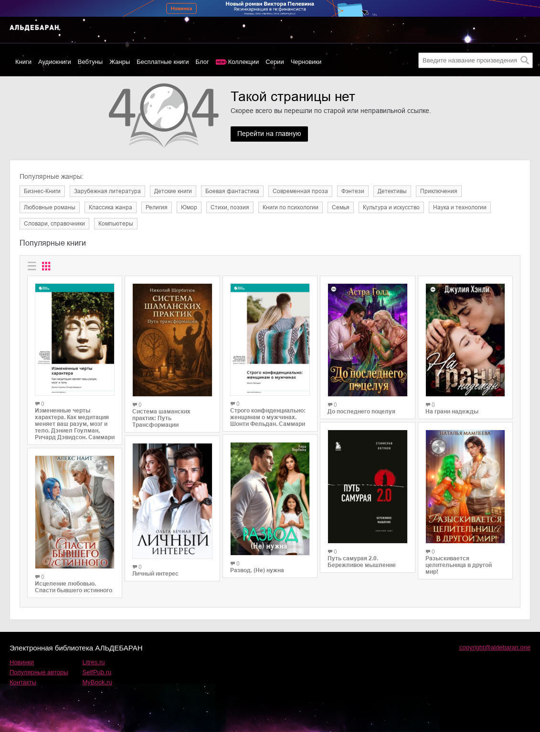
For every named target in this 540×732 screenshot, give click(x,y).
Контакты (23, 682)
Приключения (438, 191)
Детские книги (173, 191)
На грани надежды (451, 411)
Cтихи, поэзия (230, 207)
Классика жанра (110, 207)
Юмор (189, 207)
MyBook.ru (97, 682)
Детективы (392, 191)
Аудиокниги (54, 61)
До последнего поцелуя (361, 411)
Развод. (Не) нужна (257, 570)
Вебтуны (90, 61)
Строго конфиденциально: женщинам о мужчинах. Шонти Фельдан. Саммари (268, 417)
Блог (202, 61)
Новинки (22, 662)
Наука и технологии (460, 207)
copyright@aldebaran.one (494, 647)
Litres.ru (94, 662)
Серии (274, 61)
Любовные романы (49, 207)
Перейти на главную (270, 134)
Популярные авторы (39, 672)
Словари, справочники (54, 223)
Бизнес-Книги (42, 191)
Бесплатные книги (163, 61)
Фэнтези (352, 191)
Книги (23, 61)
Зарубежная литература (107, 191)
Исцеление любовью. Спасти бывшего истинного (73, 587)
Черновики (306, 61)
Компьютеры (115, 223)
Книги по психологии (290, 207)
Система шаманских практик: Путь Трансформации (161, 418)
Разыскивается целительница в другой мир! (458, 565)
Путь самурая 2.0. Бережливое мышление (362, 561)
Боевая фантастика (232, 191)
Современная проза (300, 191)
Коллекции (243, 61)
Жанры (119, 61)
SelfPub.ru (97, 672)
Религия (157, 207)
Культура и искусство (391, 207)
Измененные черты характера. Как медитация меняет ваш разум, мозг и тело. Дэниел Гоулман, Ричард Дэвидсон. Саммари (75, 424)
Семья (340, 207)
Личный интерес (155, 573)
